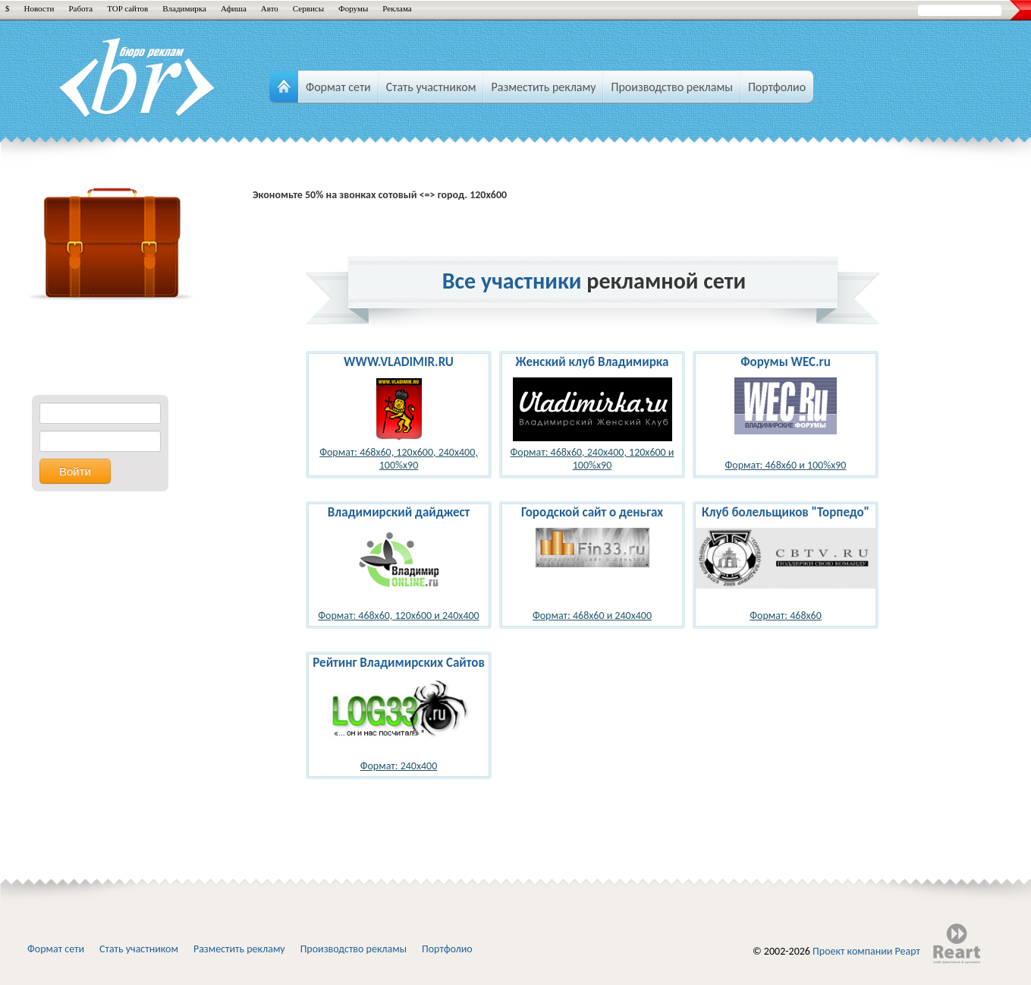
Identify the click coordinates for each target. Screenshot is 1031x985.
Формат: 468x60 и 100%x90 (786, 465)
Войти (75, 471)
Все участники (512, 281)
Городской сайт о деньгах (592, 512)
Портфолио (447, 948)
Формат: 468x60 (786, 615)
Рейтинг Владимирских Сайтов (399, 663)
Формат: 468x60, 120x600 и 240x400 (398, 615)
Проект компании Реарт (866, 951)
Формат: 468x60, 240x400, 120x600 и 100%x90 (592, 459)
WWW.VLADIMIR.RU (399, 362)
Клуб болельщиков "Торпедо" (785, 512)
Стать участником (138, 948)
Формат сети (55, 948)
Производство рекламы (353, 948)
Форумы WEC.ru (785, 362)
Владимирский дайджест (399, 512)
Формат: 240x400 (399, 765)
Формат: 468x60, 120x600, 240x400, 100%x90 (398, 459)
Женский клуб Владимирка (592, 362)
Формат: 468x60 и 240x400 (592, 615)
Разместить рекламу (239, 948)
